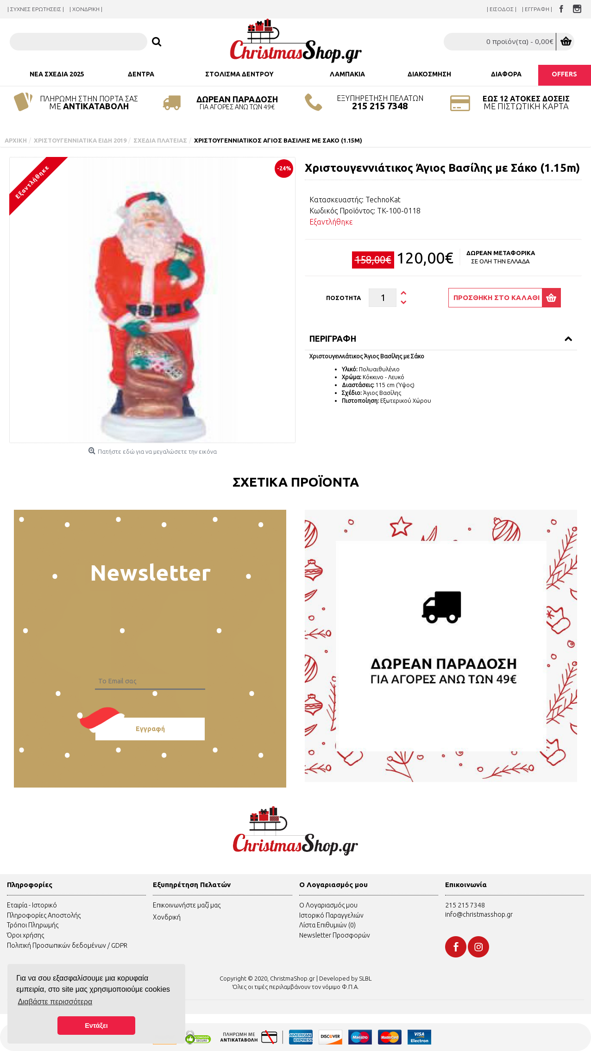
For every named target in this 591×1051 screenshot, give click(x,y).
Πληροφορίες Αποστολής (44, 915)
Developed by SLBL (345, 978)
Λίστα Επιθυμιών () (327, 925)
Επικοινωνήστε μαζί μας (186, 905)
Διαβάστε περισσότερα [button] (55, 1002)
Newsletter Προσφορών (334, 935)
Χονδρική (167, 917)
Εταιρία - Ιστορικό (32, 905)
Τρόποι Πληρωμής (32, 925)
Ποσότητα (343, 297)
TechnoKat (383, 199)
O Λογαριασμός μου (328, 905)
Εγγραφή (150, 728)
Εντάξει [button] (96, 1025)
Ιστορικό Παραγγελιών (331, 915)
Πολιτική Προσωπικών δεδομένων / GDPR (67, 945)
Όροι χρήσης (25, 935)
